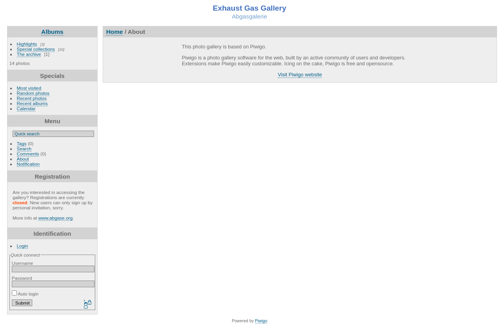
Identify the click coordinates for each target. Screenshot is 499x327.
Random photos (33, 93)
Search (24, 148)
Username (22, 263)
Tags (22, 143)
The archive (29, 54)
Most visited (29, 88)
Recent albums (32, 103)
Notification (28, 163)
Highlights (27, 43)
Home (114, 31)
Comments (28, 153)
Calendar (26, 108)
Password (22, 278)
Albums (52, 31)
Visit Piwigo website (300, 75)
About (23, 158)
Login (22, 245)
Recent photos (32, 98)
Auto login (25, 293)
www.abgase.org (55, 217)
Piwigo (261, 320)
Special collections (36, 49)
